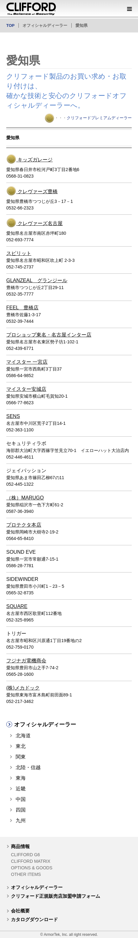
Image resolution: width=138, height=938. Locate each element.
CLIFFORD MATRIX (30, 861)
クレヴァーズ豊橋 (37, 191)
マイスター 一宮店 (27, 362)
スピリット (18, 253)
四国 (21, 810)
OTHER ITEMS (26, 874)
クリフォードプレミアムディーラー (99, 118)
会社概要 (20, 910)
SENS (13, 416)
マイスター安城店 (26, 389)
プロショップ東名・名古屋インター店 (48, 334)
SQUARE (17, 606)
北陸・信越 (28, 767)
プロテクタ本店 (23, 525)
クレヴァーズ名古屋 (39, 223)
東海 (21, 778)
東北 (21, 746)
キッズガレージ (34, 159)
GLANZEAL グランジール (36, 280)
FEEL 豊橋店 (22, 307)
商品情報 (20, 846)
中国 (21, 799)
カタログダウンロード (34, 919)
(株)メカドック (23, 687)
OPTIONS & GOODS (31, 867)
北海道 (23, 735)
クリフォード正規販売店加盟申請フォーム (55, 896)
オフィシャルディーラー (37, 887)
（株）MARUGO (25, 497)
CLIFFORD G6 (25, 854)
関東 (21, 756)
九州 (21, 820)
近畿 (21, 788)
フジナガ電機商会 (26, 660)
